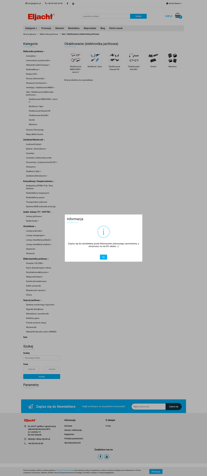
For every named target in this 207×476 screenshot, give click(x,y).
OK (103, 257)
